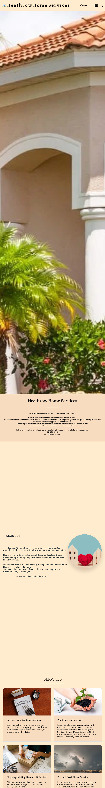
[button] (96, 5)
